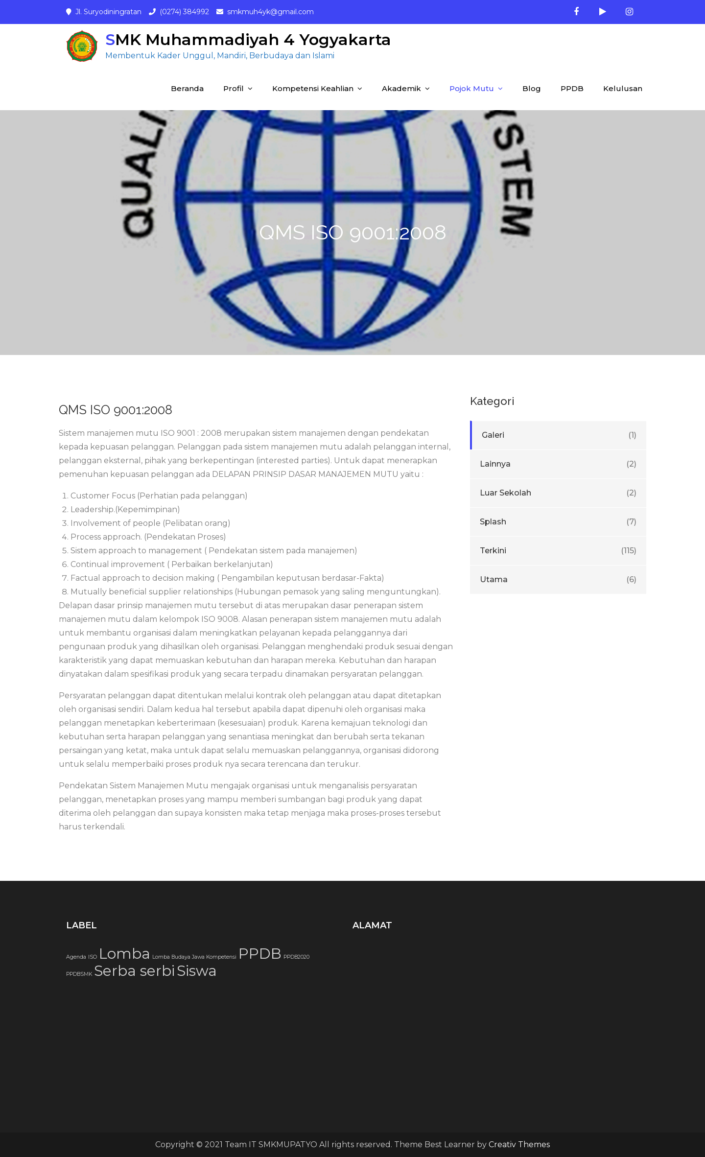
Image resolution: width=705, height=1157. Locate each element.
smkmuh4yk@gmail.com (270, 11)
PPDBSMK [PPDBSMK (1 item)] (79, 974)
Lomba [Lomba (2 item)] (124, 953)
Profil (233, 88)
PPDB (572, 88)
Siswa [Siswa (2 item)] (197, 970)
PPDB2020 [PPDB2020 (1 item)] (296, 957)
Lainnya (495, 464)
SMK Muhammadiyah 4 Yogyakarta (248, 39)
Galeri (493, 435)
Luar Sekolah (505, 492)
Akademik (401, 88)
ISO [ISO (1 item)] (92, 957)
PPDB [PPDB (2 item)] (260, 953)
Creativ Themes (519, 1144)
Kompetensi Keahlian (312, 88)
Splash (493, 521)
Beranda (187, 88)
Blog (531, 88)
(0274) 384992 (184, 11)
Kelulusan (622, 88)
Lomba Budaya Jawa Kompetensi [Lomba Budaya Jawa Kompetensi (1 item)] (194, 957)
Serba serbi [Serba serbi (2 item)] (134, 970)
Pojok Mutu (471, 88)
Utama (494, 579)
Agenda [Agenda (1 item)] (76, 957)
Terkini (493, 550)
